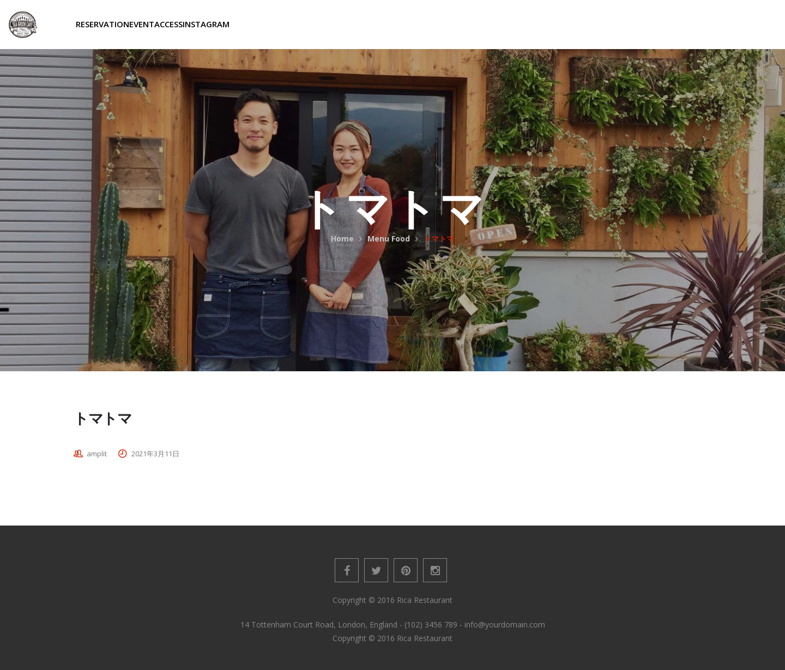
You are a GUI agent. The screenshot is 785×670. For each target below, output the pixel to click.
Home (342, 238)
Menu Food (388, 238)
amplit (97, 453)
